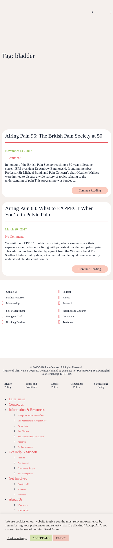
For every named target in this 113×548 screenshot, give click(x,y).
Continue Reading (90, 190)
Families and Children (74, 310)
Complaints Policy (77, 385)
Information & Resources (27, 410)
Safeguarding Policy (101, 385)
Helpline (21, 457)
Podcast (67, 291)
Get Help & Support (23, 452)
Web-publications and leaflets (31, 415)
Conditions (68, 316)
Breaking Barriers (15, 322)
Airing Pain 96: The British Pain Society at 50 (53, 136)
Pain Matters (23, 431)
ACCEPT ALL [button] (41, 538)
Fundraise (22, 494)
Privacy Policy (8, 385)
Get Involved (18, 478)
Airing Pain (23, 426)
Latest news (17, 399)
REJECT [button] (61, 538)
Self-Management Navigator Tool (32, 420)
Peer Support (23, 463)
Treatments (69, 322)
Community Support (27, 468)
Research (67, 303)
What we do (23, 505)
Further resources (15, 297)
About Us (15, 499)
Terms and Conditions (31, 385)
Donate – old (23, 484)
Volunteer (22, 489)
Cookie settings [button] (17, 538)
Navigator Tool (14, 316)
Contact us (11, 291)
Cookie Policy (55, 385)
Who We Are (23, 510)
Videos (66, 297)
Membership (13, 303)
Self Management (15, 310)
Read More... (52, 529)
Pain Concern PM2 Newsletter (31, 436)
